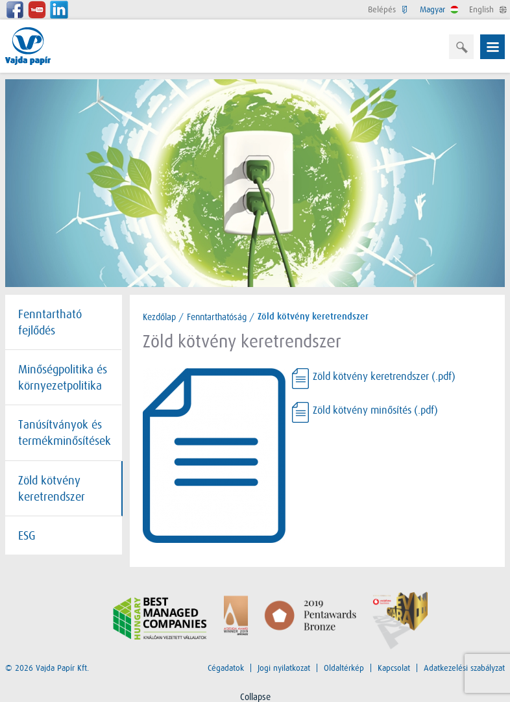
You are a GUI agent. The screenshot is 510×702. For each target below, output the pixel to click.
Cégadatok (226, 668)
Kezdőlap (159, 317)
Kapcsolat (394, 668)
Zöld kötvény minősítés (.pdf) (375, 410)
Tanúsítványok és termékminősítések (64, 432)
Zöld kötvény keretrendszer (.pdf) (384, 376)
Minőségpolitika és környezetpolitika (62, 377)
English (487, 9)
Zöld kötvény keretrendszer (51, 488)
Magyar (438, 9)
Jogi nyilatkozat (284, 668)
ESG (27, 535)
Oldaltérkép (344, 668)
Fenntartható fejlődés (50, 322)
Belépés (387, 9)
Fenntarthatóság (217, 317)
